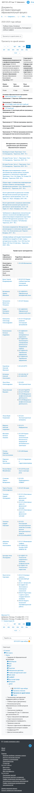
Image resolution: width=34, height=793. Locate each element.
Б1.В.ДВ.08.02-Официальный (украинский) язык (25, 311)
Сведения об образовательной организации (12, 16)
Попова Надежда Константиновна (8, 453)
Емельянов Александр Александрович (7, 321)
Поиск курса (7, 769)
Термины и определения (10, 759)
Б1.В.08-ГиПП (23, 376)
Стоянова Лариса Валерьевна (6, 480)
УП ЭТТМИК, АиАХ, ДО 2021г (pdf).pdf (16, 104)
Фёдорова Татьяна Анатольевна (7, 543)
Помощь (4, 753)
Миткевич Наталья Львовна (6, 435)
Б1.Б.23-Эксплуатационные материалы (25, 418)
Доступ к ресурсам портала (11, 757)
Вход (3, 748)
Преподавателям (8, 761)
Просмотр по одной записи (30, 16)
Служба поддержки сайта (10, 741)
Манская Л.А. (5, 615)
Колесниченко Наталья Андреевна (7, 333)
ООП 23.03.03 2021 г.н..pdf (13, 96)
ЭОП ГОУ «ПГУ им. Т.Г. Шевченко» (13, 2)
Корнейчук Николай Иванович (6, 368)
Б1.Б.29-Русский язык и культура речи (24, 471)
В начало (2, 16)
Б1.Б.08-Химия (23, 451)
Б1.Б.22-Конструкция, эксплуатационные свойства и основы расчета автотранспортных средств (25, 527)
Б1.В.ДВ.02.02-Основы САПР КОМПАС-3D (23, 547)
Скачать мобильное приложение (11, 790)
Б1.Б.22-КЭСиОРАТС (25, 535)
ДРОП (18, 16)
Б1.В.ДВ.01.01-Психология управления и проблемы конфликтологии (24, 559)
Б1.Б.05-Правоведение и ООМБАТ (24, 480)
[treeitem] (17, 691)
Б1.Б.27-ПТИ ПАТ (24, 392)
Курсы (5, 16)
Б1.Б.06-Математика (25, 263)
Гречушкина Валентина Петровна (6, 303)
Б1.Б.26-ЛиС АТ (23, 374)
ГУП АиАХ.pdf (9, 108)
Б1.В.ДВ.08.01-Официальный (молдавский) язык (25, 293)
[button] (17, 621)
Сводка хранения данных (9, 788)
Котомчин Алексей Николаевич (6, 376)
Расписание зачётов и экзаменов (13, 777)
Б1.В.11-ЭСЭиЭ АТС (25, 583)
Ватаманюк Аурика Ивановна (6, 293)
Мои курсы (6, 767)
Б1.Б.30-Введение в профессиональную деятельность (25, 396)
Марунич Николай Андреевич (6, 427)
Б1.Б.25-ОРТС (23, 366)
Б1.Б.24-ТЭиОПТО (24, 390)
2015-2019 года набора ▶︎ (22, 641)
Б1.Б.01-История (24, 488)
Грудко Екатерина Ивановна (6, 311)
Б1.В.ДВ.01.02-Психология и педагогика (23, 567)
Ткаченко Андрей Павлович (6, 523)
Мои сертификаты (8, 771)
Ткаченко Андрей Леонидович (6, 496)
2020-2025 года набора (24, 16)
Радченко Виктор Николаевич (6, 461)
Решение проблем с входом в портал (14, 755)
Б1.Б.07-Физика (23, 301)
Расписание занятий (9, 775)
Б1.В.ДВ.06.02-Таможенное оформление (23, 352)
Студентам (6, 763)
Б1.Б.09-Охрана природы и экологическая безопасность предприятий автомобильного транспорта (24, 439)
